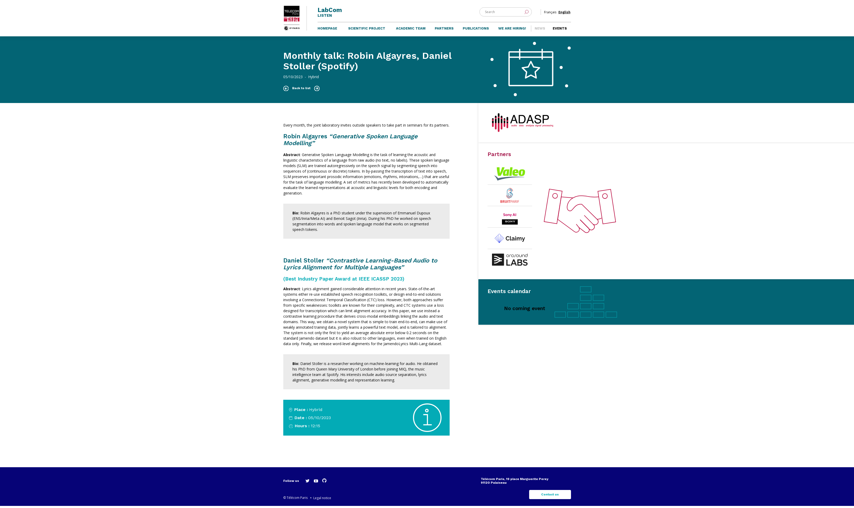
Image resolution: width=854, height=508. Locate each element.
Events (560, 30)
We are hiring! (512, 30)
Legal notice (322, 500)
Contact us (550, 497)
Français (550, 12)
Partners (444, 30)
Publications (476, 30)
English (564, 12)
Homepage (327, 30)
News (540, 30)
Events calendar (509, 293)
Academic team (411, 30)
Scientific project (366, 30)
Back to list (301, 90)
